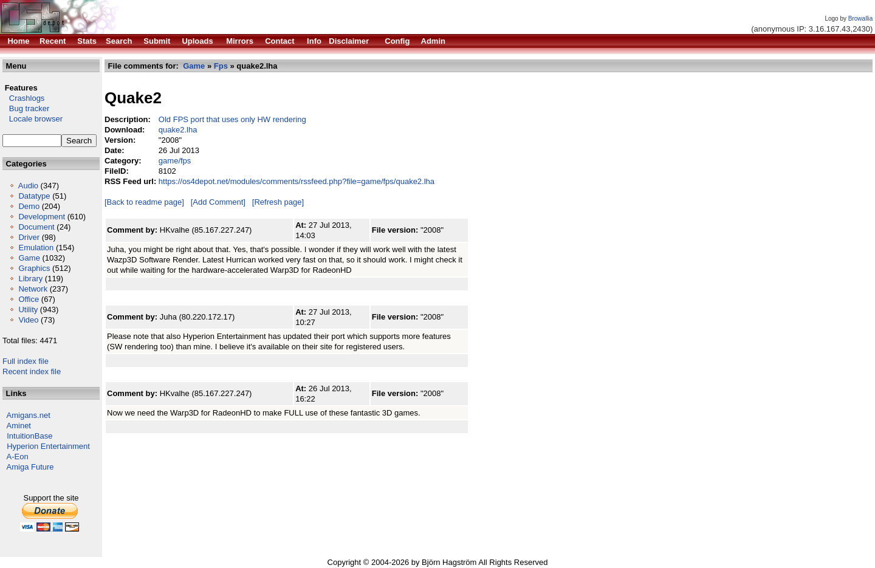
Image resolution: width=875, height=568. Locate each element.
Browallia (860, 18)
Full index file (25, 361)
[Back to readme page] (144, 202)
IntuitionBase (29, 435)
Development (41, 216)
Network (32, 288)
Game (28, 257)
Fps (221, 65)
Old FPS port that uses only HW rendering (232, 119)
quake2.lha (178, 129)
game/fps (175, 160)
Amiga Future (30, 466)
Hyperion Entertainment (48, 446)
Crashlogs (23, 98)
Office (28, 299)
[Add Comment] (218, 202)
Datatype (34, 195)
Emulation (35, 247)
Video (28, 319)
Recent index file (31, 371)
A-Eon (18, 456)
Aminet (19, 425)
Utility (28, 309)
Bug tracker (25, 108)
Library (30, 278)
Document (36, 226)
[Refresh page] (278, 202)
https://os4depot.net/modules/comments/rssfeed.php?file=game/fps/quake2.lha (296, 181)
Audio (28, 185)
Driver (28, 237)
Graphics (34, 268)
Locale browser (32, 118)
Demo (28, 206)
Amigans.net (28, 415)
